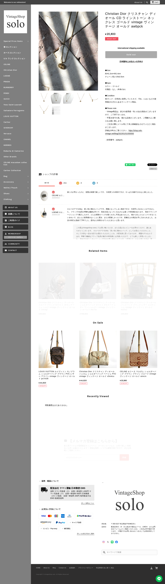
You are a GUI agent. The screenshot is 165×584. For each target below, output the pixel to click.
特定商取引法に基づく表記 (105, 568)
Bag (5, 176)
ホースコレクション (12, 53)
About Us (138, 2)
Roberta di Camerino (14, 151)
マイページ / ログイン (15, 237)
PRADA (7, 82)
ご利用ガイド (14, 220)
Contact (12, 250)
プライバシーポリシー (85, 568)
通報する (153, 168)
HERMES (7, 145)
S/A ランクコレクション (14, 58)
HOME (38, 568)
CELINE (7, 64)
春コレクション (10, 47)
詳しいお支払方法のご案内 (85, 533)
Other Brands (10, 157)
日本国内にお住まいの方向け (131, 61)
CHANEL (7, 139)
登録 (124, 457)
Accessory (9, 182)
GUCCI (7, 99)
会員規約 (72, 568)
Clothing (8, 199)
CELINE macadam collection (15, 163)
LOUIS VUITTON (11, 116)
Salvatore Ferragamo (14, 110)
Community (14, 244)
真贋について (14, 214)
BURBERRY (9, 87)
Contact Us (62, 568)
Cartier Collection (12, 170)
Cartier (7, 122)
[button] (40, 352)
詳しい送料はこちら (87, 503)
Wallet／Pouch (10, 188)
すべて (46, 183)
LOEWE (7, 76)
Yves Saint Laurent (13, 105)
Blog (10, 227)
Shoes (7, 193)
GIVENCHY (8, 128)
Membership (14, 234)
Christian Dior (10, 70)
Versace (7, 133)
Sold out (131, 55)
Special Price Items (13, 41)
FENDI (6, 93)
